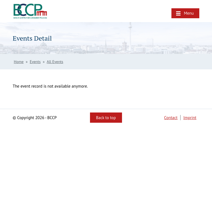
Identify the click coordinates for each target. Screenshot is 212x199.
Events (35, 61)
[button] (185, 13)
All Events (55, 61)
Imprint (189, 117)
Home (18, 61)
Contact (170, 117)
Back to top (106, 117)
